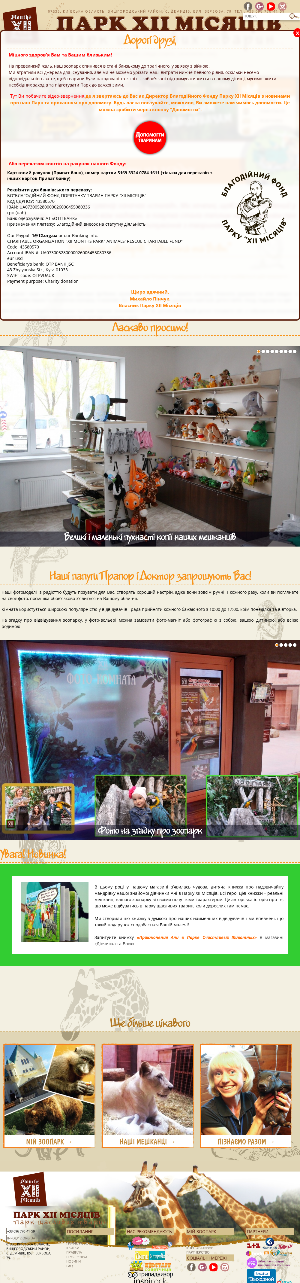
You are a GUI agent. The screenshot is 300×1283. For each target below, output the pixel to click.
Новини (73, 1261)
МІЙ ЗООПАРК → (49, 1141)
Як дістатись (77, 1238)
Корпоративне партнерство (199, 1249)
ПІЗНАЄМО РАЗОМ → (246, 1141)
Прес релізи (76, 1256)
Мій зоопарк (201, 1231)
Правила (74, 1252)
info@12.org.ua (21, 1238)
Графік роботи (79, 1243)
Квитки (72, 1247)
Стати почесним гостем (208, 1238)
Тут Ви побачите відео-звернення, (48, 96)
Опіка (191, 1243)
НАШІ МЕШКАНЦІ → (148, 1141)
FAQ (69, 1265)
